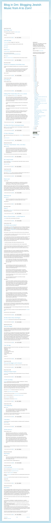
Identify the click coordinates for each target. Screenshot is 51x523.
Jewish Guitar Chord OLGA (11, 391)
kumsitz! (21, 135)
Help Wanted (7, 453)
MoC (7, 472)
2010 (34, 75)
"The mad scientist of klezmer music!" (18, 395)
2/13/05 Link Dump (8, 379)
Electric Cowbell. (6, 422)
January (35, 126)
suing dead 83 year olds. (14, 470)
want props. (15, 398)
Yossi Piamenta (9, 474)
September (36, 85)
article (11, 161)
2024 (34, 59)
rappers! (7, 55)
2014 (34, 70)
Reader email (7, 179)
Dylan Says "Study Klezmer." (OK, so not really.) (14, 144)
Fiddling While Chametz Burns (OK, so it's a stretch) (15, 93)
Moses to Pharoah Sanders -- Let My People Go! (14, 216)
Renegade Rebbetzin (7, 51)
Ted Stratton (11, 472)
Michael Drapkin (6, 477)
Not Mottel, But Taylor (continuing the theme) (14, 125)
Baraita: (7, 407)
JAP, (14, 364)
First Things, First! (8, 30)
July (35, 87)
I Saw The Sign (7, 345)
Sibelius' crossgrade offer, (12, 229)
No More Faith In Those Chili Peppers (12, 317)
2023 (34, 60)
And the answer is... (8, 429)
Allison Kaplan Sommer (9, 57)
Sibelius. (12, 227)
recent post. (15, 95)
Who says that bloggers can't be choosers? (13, 363)
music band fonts (16, 393)
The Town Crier (6, 42)
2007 (34, 78)
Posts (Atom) (9, 518)
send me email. (41, 50)
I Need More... (7, 419)
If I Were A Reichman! (9, 133)
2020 (34, 63)
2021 (34, 62)
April (35, 91)
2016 (34, 68)
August (35, 86)
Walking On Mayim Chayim (10, 371)
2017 (34, 67)
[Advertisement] (15, 19)
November (35, 83)
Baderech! (8, 49)
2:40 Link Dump (7, 40)
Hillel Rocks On (7, 195)
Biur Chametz (6, 95)
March (35, 92)
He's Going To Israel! (8, 159)
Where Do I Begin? (8, 326)
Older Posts (28, 517)
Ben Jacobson (6, 319)
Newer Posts (6, 517)
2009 (34, 76)
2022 (34, 61)
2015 (34, 69)
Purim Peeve (6, 487)
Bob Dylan (7, 146)
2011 (34, 74)
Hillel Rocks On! (6, 197)
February (35, 93)
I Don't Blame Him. (8, 405)
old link (10, 389)
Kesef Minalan (7, 79)
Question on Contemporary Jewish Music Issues (14, 64)
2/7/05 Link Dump (8, 467)
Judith (5, 218)
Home (17, 517)
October (35, 84)
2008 (34, 77)
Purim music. (9, 172)
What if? (6, 208)
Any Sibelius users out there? (10, 225)
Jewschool (5, 381)
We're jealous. (6, 47)
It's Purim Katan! (7, 170)
